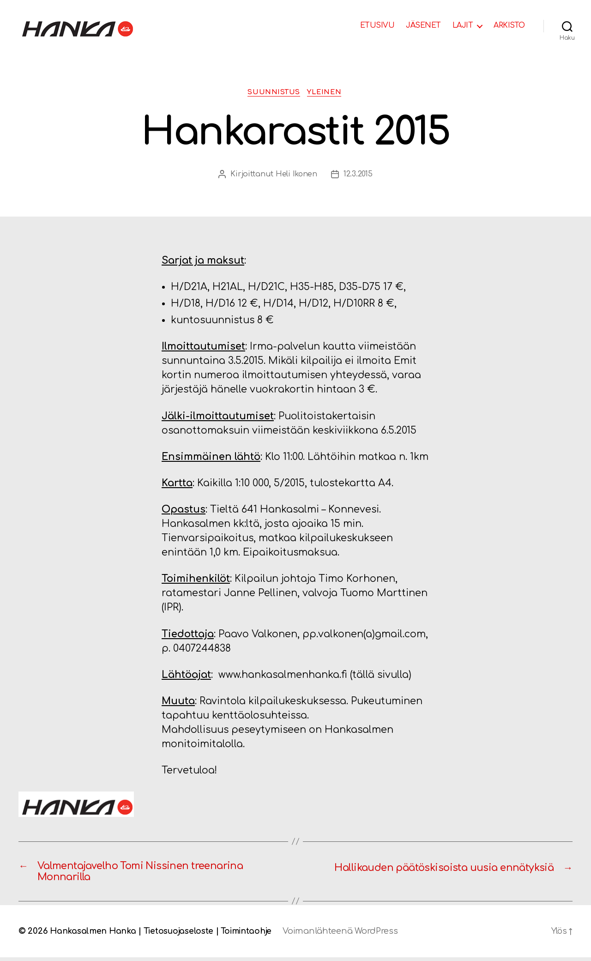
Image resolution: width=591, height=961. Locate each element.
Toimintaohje (252, 934)
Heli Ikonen (296, 175)
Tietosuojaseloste (182, 934)
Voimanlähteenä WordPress (348, 934)
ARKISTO (509, 25)
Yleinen (327, 93)
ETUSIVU (377, 25)
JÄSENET (423, 25)
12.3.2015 (358, 175)
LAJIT (462, 25)
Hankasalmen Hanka (94, 934)
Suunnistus (273, 93)
